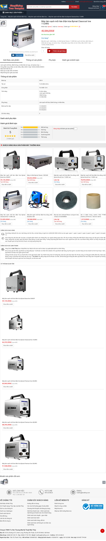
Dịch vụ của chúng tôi (6, 508)
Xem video (16, 55)
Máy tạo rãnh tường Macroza (63, 511)
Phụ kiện (52, 60)
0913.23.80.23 (70, 1)
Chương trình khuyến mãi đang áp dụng (38, 508)
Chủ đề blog (3, 516)
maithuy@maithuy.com (85, 1)
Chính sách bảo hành (33, 518)
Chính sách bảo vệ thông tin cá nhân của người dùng (39, 524)
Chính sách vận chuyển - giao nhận (37, 515)
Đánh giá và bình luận (70, 60)
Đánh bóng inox (59, 503)
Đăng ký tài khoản (93, 8)
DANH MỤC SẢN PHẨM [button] (13, 13)
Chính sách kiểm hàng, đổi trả (35, 520)
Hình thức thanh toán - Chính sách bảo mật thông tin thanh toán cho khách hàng (39, 512)
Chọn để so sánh (29, 55)
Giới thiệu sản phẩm (11, 60)
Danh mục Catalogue (6, 511)
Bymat (49, 26)
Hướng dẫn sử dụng (33, 503)
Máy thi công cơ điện (61, 506)
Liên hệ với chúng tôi (6, 518)
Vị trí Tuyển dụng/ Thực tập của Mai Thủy (12, 506)
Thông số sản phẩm (34, 60)
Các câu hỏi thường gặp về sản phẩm (38, 506)
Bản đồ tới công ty (99, 1)
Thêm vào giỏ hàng (56, 51)
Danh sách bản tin (5, 513)
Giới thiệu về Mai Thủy (6, 503)
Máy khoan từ (59, 508)
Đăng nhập (96, 6)
